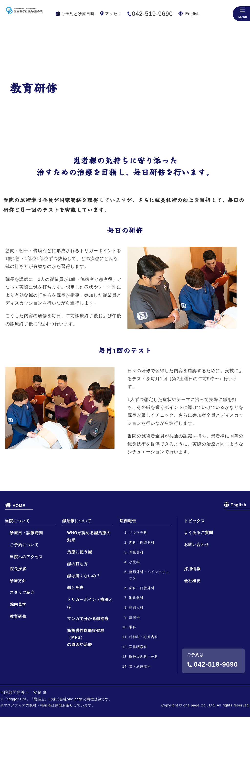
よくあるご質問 (198, 574)
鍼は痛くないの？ (83, 617)
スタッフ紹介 (22, 633)
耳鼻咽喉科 (138, 688)
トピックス (194, 562)
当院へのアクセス (26, 598)
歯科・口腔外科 (142, 629)
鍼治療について (76, 562)
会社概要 (192, 621)
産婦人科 (136, 648)
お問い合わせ (196, 586)
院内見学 (18, 645)
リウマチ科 (138, 573)
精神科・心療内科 (143, 678)
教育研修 (18, 657)
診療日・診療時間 (26, 574)
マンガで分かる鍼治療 (88, 659)
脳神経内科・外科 (143, 697)
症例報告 (128, 562)
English (192, 14)
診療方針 (18, 621)
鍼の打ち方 (77, 605)
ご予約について (24, 586)
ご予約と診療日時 (77, 14)
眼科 (132, 668)
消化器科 (136, 638)
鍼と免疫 (75, 629)
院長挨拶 (18, 609)
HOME (15, 546)
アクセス (113, 14)
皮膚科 (134, 658)
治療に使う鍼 (79, 593)
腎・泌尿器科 (140, 707)
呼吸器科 (136, 593)
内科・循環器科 (142, 583)
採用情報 (192, 610)
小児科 (134, 603)
